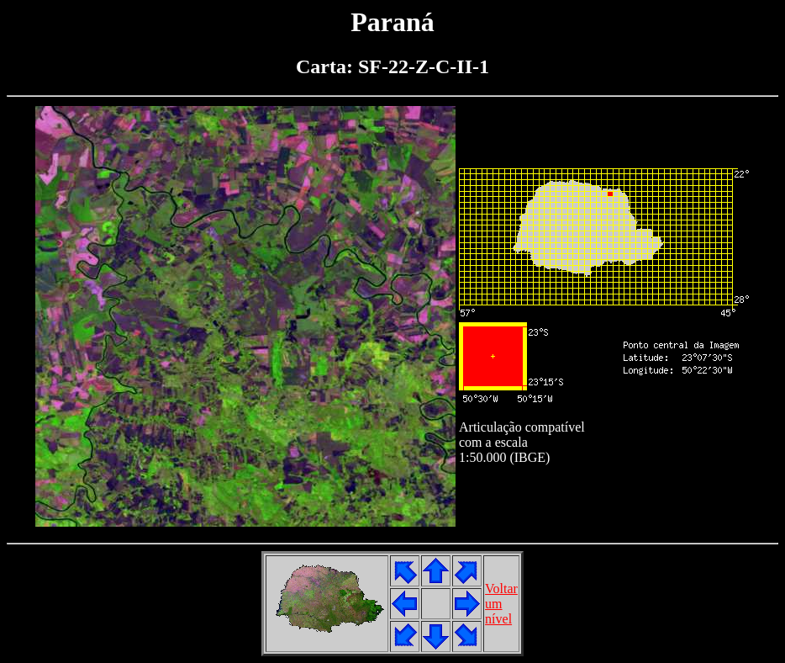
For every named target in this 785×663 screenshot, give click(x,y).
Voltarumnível (501, 603)
